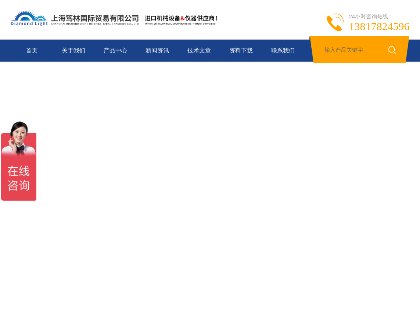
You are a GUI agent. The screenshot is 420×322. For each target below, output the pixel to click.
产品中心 (115, 50)
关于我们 (73, 50)
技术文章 (199, 50)
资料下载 (241, 50)
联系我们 (283, 50)
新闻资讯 (157, 50)
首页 (31, 50)
